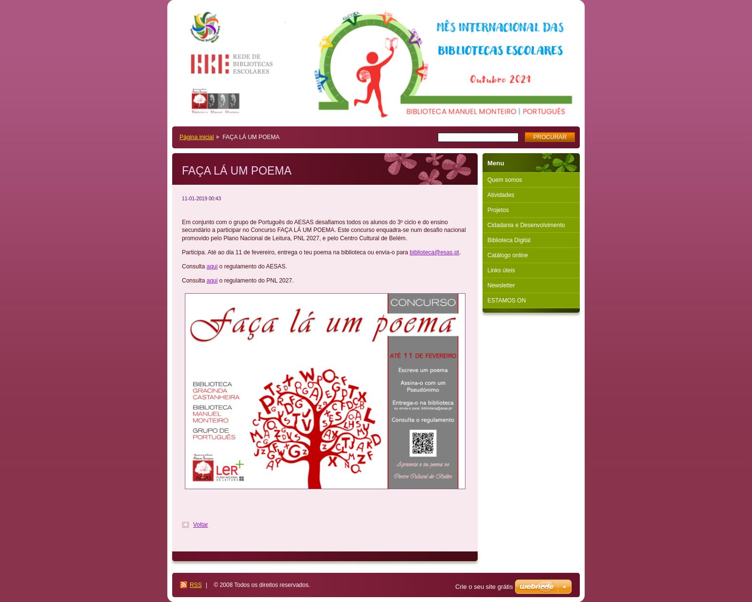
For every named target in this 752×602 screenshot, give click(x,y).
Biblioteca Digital (509, 240)
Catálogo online (507, 255)
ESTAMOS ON (506, 300)
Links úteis (501, 270)
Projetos (498, 210)
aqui (212, 266)
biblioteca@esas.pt (434, 252)
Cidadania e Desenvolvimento (526, 225)
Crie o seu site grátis (484, 586)
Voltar (200, 524)
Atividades (500, 195)
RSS (196, 585)
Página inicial (196, 137)
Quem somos (504, 180)
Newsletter (501, 285)
